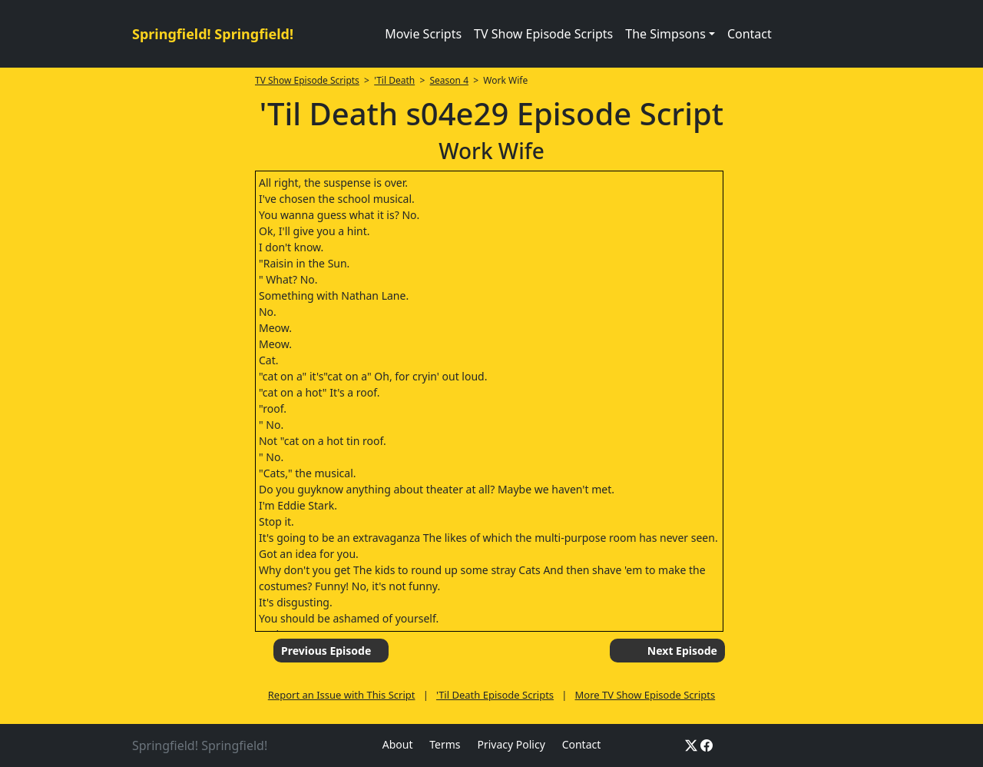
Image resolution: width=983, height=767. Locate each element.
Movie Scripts (423, 33)
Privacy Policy (510, 744)
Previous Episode (326, 650)
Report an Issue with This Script (341, 695)
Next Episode (682, 650)
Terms (444, 744)
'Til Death (394, 80)
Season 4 (449, 80)
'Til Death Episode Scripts (495, 695)
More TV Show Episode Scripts (645, 695)
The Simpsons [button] (665, 33)
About (397, 744)
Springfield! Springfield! (212, 34)
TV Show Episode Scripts (543, 33)
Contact (749, 33)
